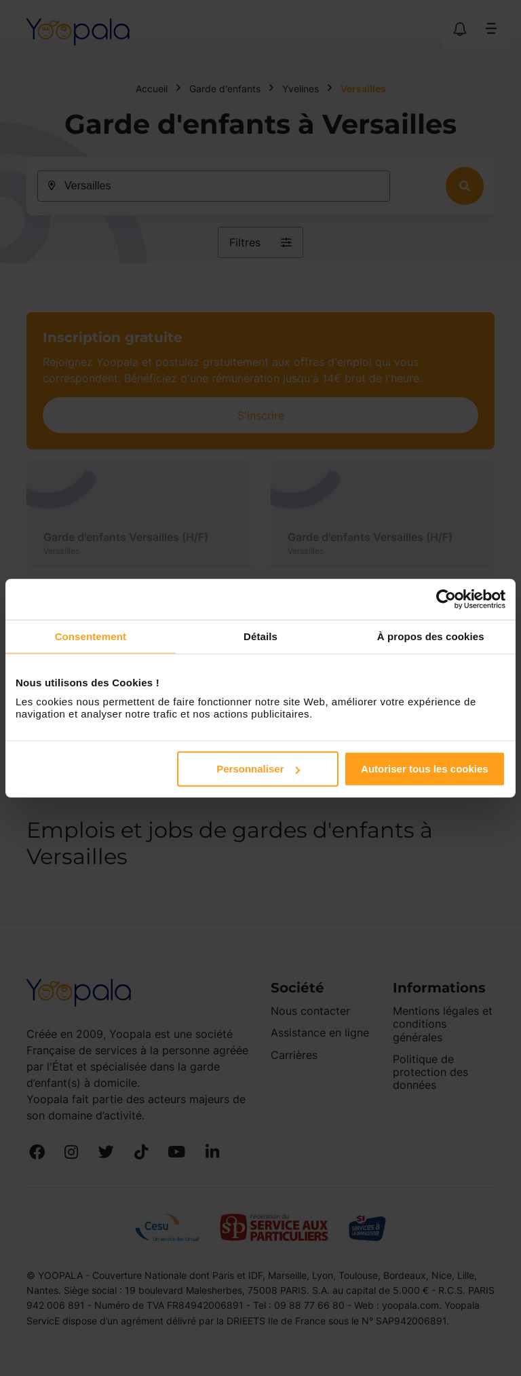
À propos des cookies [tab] (430, 635)
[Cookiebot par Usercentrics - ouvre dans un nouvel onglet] (446, 599)
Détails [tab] (260, 635)
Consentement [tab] (90, 635)
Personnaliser (258, 769)
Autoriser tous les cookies (424, 769)
